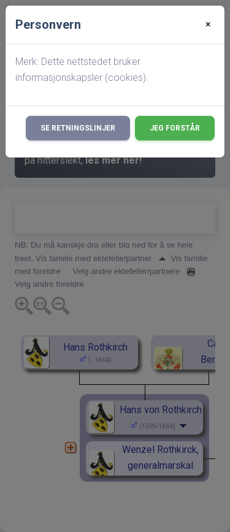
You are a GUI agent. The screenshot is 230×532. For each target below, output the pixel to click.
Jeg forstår (175, 128)
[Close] (208, 24)
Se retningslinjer (77, 128)
